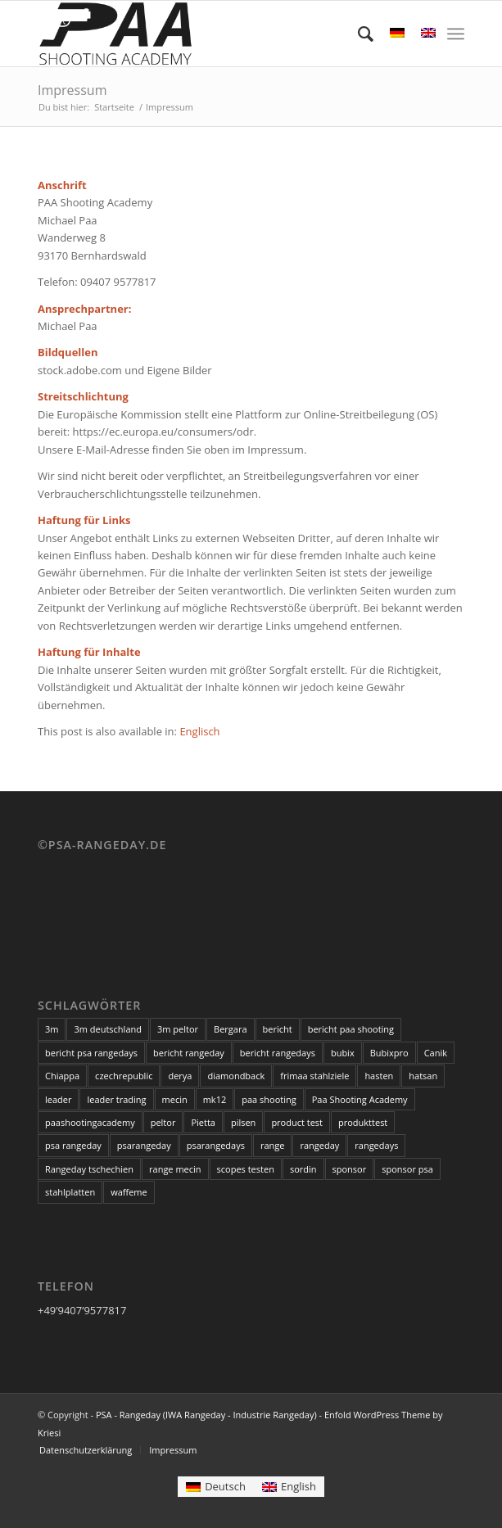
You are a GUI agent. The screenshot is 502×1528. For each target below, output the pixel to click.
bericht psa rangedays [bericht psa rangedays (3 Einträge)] (91, 1053)
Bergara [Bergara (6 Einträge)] (230, 1029)
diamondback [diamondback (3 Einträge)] (236, 1075)
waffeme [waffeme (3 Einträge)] (129, 1192)
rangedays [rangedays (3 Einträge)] (376, 1145)
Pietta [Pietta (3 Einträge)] (203, 1122)
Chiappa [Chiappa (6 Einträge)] (62, 1075)
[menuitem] (357, 33)
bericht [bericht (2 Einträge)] (277, 1029)
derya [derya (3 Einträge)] (180, 1075)
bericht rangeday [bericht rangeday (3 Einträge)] (188, 1053)
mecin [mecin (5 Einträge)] (175, 1099)
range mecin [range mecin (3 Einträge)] (175, 1169)
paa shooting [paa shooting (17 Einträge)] (269, 1099)
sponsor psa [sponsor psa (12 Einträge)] (407, 1169)
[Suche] (357, 33)
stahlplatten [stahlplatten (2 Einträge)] (70, 1192)
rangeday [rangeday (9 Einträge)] (319, 1145)
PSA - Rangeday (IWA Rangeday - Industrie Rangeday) (206, 1414)
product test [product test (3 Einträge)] (297, 1122)
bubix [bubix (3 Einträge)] (343, 1053)
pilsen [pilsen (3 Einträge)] (243, 1122)
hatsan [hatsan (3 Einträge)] (423, 1075)
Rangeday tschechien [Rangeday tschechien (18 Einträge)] (89, 1169)
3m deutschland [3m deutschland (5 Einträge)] (108, 1029)
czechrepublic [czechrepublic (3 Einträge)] (123, 1075)
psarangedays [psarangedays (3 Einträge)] (216, 1145)
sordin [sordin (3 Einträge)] (303, 1169)
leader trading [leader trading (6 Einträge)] (116, 1099)
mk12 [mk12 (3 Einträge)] (215, 1099)
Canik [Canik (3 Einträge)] (435, 1053)
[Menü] (455, 33)
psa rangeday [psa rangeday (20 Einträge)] (73, 1145)
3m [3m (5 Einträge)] (51, 1029)
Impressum (72, 90)
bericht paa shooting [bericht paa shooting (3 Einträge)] (351, 1029)
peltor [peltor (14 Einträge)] (163, 1122)
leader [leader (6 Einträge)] (58, 1099)
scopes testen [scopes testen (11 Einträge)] (245, 1169)
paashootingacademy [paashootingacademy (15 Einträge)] (90, 1122)
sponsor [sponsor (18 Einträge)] (349, 1169)
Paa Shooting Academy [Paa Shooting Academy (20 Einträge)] (360, 1099)
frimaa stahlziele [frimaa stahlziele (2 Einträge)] (314, 1075)
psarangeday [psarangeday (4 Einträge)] (144, 1145)
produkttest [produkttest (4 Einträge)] (362, 1122)
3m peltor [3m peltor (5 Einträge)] (177, 1029)
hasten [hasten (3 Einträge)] (378, 1075)
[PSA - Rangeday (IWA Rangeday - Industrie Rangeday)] (208, 33)
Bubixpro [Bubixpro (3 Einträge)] (389, 1053)
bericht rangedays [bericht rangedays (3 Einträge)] (277, 1053)
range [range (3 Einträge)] (272, 1145)
